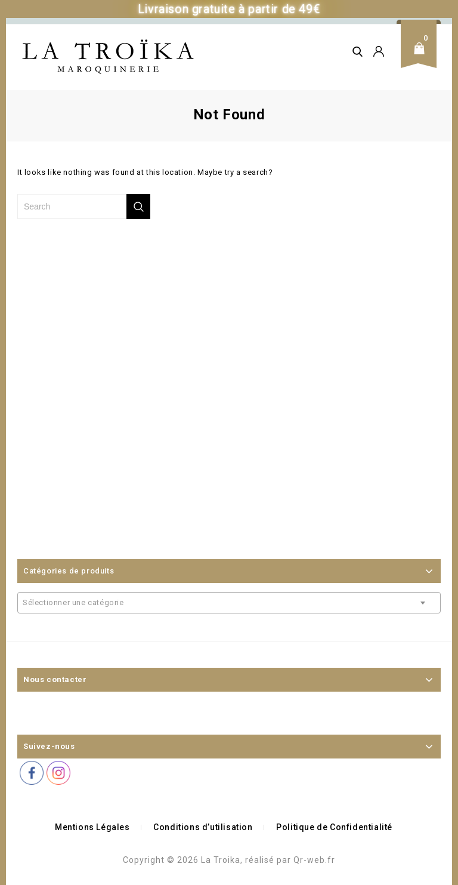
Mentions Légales (92, 827)
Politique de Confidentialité (334, 827)
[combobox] (229, 602)
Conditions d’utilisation (202, 827)
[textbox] (229, 602)
